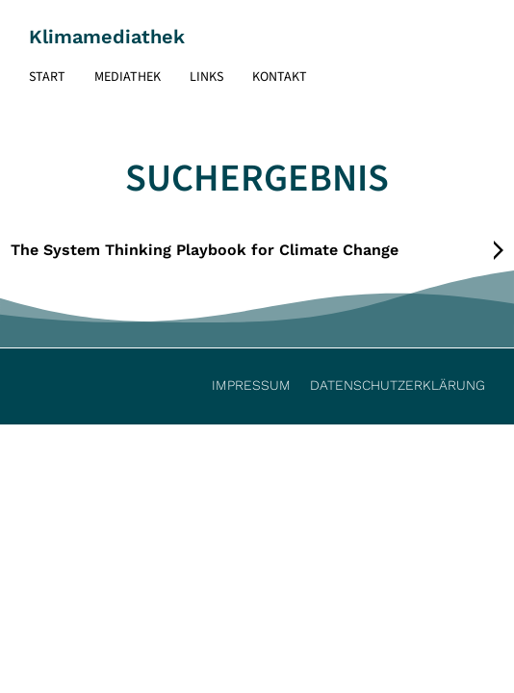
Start (47, 77)
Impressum (251, 385)
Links (206, 77)
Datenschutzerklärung (397, 385)
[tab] (257, 250)
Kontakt (279, 77)
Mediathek (127, 77)
